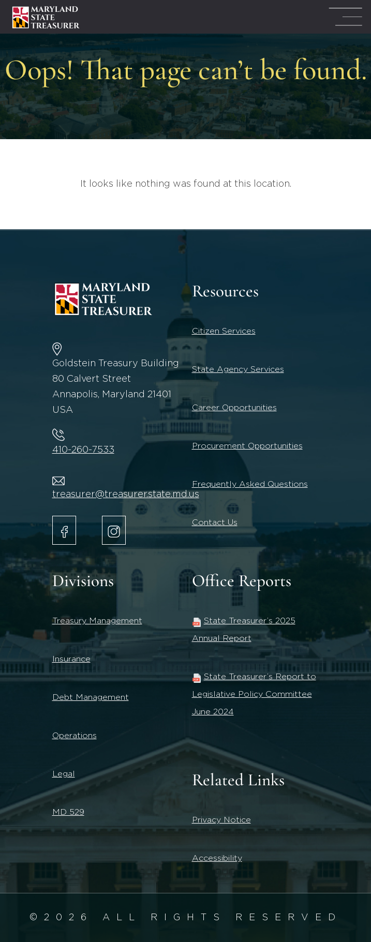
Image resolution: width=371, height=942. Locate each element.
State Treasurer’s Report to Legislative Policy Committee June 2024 (254, 694)
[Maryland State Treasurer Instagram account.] (114, 530)
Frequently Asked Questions (250, 484)
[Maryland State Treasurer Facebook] (64, 530)
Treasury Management (97, 621)
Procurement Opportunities (247, 446)
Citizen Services (224, 331)
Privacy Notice (221, 820)
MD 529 (68, 812)
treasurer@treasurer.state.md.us (125, 494)
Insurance (71, 659)
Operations (74, 735)
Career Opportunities (234, 407)
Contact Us (215, 522)
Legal (63, 774)
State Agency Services (238, 369)
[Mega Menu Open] (345, 17)
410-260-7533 (83, 450)
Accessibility (217, 858)
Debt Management (90, 697)
